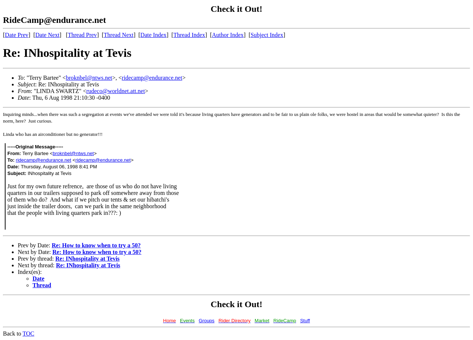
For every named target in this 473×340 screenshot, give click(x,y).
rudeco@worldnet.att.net (115, 91)
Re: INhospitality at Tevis (87, 258)
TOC (28, 333)
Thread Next (118, 35)
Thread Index (189, 35)
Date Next (47, 35)
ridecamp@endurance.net (152, 78)
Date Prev (16, 35)
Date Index (153, 35)
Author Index (228, 35)
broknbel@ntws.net (89, 78)
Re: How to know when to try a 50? (96, 245)
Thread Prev (82, 35)
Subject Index (267, 35)
